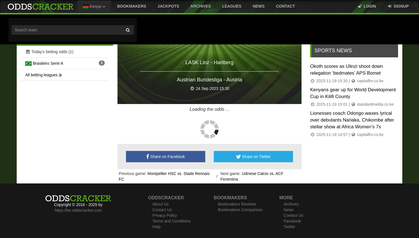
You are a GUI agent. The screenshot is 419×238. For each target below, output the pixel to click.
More (286, 197)
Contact (285, 6)
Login (366, 6)
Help (156, 226)
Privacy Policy (164, 215)
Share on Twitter (253, 156)
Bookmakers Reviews (237, 204)
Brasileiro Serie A (44, 63)
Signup (398, 6)
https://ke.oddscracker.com (78, 210)
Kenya (94, 6)
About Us (160, 204)
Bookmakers (131, 6)
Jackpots (168, 6)
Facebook (292, 221)
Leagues (231, 6)
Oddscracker (166, 197)
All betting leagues (43, 75)
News (259, 6)
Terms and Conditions (171, 221)
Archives (201, 6)
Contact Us (162, 209)
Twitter (289, 226)
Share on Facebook (165, 156)
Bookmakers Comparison (240, 209)
